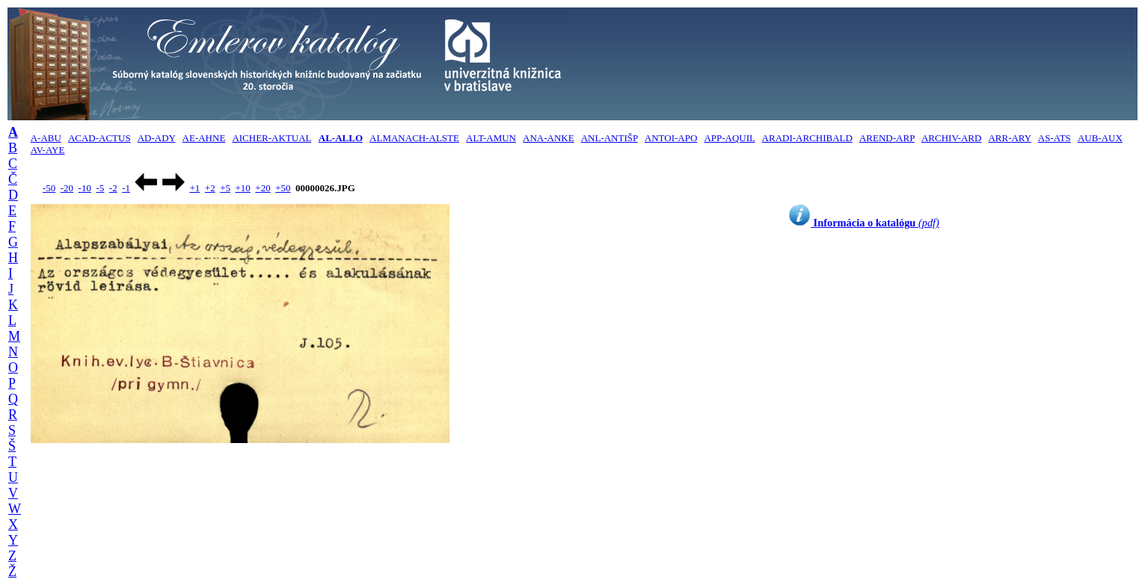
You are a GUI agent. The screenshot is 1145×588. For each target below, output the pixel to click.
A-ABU (46, 137)
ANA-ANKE (548, 137)
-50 (49, 188)
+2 (210, 188)
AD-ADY (157, 137)
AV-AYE (48, 149)
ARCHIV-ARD (951, 137)
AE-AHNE (204, 137)
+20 (262, 188)
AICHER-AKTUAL (271, 137)
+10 (243, 188)
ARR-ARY (1009, 137)
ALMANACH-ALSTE (414, 137)
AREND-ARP (887, 137)
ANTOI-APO (671, 137)
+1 (194, 188)
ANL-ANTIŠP (609, 137)
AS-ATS (1054, 137)
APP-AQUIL (729, 137)
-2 (113, 188)
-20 (67, 188)
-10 (85, 188)
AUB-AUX (1100, 137)
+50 (282, 188)
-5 (100, 188)
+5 (225, 188)
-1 (126, 188)
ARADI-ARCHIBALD (807, 137)
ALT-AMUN (491, 137)
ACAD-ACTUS (99, 137)
